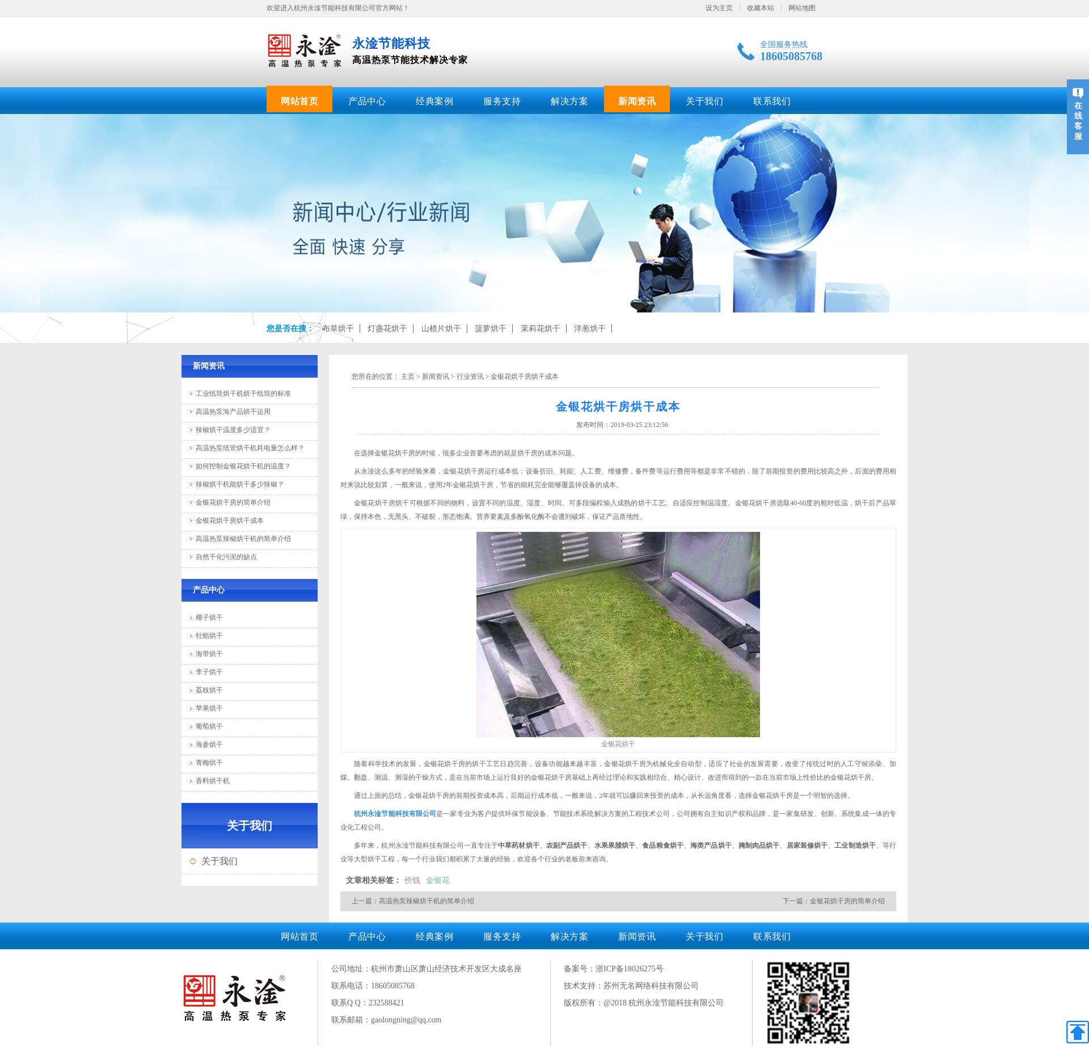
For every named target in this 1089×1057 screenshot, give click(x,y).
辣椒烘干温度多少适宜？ (233, 430)
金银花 (438, 880)
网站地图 (802, 8)
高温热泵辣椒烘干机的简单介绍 (243, 539)
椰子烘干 (209, 617)
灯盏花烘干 (387, 328)
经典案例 (434, 101)
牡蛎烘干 (209, 636)
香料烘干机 (213, 781)
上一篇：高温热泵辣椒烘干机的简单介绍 (413, 901)
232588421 (386, 1003)
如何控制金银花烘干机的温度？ (243, 466)
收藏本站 (760, 8)
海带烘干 (209, 654)
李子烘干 (209, 672)
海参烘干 (209, 745)
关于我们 (704, 101)
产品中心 (367, 101)
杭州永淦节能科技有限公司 (395, 814)
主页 (408, 376)
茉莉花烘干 (540, 328)
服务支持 (502, 101)
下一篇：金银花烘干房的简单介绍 (834, 901)
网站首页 (299, 101)
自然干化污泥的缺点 (226, 557)
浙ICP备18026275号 (630, 969)
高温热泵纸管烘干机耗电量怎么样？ (250, 448)
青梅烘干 (209, 763)
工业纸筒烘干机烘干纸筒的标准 (243, 394)
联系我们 (772, 101)
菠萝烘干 (490, 328)
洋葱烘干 (590, 328)
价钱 (412, 880)
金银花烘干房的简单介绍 (233, 502)
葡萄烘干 (209, 726)
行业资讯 (470, 376)
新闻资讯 (637, 101)
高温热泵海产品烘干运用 (233, 412)
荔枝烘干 (209, 690)
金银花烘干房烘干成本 (230, 521)
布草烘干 (338, 328)
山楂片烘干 (441, 328)
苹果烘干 (209, 708)
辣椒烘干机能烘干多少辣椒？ (240, 484)
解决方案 (569, 101)
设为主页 (719, 8)
